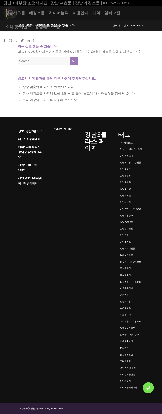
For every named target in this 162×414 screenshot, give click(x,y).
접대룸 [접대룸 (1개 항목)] (123, 334)
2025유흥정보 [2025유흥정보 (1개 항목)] (126, 142)
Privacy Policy (61, 128)
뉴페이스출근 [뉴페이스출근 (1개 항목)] (126, 255)
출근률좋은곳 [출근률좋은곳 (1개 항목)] (126, 354)
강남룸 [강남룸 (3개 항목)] (138, 162)
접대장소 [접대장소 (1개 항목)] (134, 334)
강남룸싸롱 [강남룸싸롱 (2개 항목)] (125, 182)
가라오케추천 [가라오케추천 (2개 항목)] (135, 149)
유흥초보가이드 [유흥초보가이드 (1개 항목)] (127, 328)
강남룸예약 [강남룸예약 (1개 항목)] (125, 189)
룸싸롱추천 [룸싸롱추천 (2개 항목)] (125, 275)
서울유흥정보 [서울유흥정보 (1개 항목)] (126, 288)
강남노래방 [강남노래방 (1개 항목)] (125, 162)
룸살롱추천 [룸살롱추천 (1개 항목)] (125, 268)
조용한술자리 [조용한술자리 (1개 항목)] (126, 341)
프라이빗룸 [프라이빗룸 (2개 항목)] (125, 361)
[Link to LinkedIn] (28, 40)
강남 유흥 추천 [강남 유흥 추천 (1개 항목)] (127, 222)
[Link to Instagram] (10, 40)
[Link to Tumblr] (16, 40)
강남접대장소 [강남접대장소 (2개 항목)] (126, 228)
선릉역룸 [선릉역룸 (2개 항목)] (124, 295)
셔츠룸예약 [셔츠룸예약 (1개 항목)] (125, 314)
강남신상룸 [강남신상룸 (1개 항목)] (125, 202)
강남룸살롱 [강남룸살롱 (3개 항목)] (125, 175)
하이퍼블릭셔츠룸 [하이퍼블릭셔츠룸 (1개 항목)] (128, 387)
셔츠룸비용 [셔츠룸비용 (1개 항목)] (125, 308)
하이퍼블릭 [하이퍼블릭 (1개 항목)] (125, 381)
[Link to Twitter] (22, 40)
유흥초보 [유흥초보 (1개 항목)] (136, 321)
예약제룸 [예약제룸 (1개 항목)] (124, 321)
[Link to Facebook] (4, 40)
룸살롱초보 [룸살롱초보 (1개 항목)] (135, 262)
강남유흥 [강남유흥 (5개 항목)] (136, 209)
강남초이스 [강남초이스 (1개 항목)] (125, 242)
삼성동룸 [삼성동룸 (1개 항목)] (124, 281)
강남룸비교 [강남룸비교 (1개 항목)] (125, 169)
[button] (148, 387)
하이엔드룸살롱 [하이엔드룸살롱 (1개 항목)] (127, 374)
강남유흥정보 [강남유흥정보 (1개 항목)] (126, 215)
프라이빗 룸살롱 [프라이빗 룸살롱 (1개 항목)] (128, 367)
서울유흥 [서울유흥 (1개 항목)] (136, 281)
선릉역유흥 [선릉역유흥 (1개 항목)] (125, 301)
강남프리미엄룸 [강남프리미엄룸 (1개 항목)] (127, 248)
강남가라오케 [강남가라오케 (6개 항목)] (126, 156)
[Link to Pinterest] (34, 40)
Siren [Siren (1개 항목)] (122, 149)
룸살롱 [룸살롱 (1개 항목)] (123, 262)
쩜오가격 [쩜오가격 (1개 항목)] (124, 348)
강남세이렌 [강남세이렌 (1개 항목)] (125, 195)
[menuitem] (15, 13)
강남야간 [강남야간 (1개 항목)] (124, 209)
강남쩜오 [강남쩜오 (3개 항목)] (124, 235)
